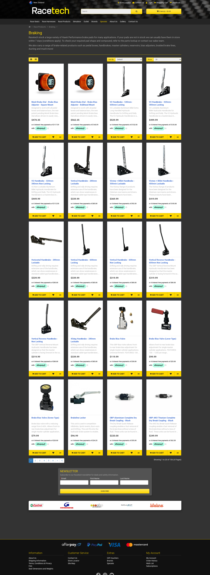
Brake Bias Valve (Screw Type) (45, 418)
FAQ (30, 566)
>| (62, 460)
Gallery (123, 21)
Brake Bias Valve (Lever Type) (162, 339)
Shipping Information (37, 561)
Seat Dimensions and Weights (41, 569)
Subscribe (105, 491)
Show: (150, 59)
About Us (113, 21)
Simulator (77, 21)
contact (144, 40)
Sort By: (111, 59)
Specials (103, 21)
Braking (52, 27)
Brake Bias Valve (117, 339)
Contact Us (133, 21)
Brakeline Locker (78, 418)
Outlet (86, 21)
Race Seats (34, 21)
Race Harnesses (48, 21)
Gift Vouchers (112, 558)
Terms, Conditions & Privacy (40, 563)
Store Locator (73, 561)
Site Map (71, 563)
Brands (94, 21)
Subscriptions (152, 566)
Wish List (150, 563)
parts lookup (131, 40)
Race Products (64, 21)
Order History (151, 561)
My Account (151, 558)
